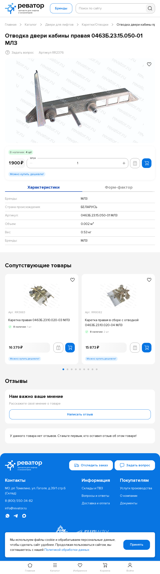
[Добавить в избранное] (149, 64)
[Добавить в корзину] (147, 163)
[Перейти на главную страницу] (26, 8)
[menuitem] (99, 480)
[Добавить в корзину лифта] (135, 163)
